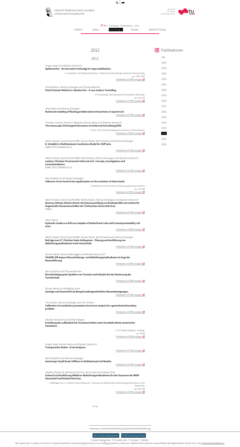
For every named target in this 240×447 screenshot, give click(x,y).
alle (163, 57)
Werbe (144, 440)
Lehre (96, 29)
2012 (137, 25)
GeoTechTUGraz (157, 29)
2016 (163, 111)
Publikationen (126, 25)
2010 (163, 144)
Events (135, 29)
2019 (163, 95)
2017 (163, 106)
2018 (163, 100)
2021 (163, 84)
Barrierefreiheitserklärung (138, 428)
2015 (163, 117)
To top (95, 406)
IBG (104, 25)
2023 (163, 73)
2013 (163, 127)
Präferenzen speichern (133, 435)
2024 (163, 68)
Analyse (133, 440)
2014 (163, 122)
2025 (163, 62)
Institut (79, 29)
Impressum (95, 428)
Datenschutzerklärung (113, 428)
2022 (163, 78)
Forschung (116, 29)
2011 (163, 138)
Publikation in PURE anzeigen (129, 79)
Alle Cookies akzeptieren (106, 435)
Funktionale (119, 440)
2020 (163, 89)
